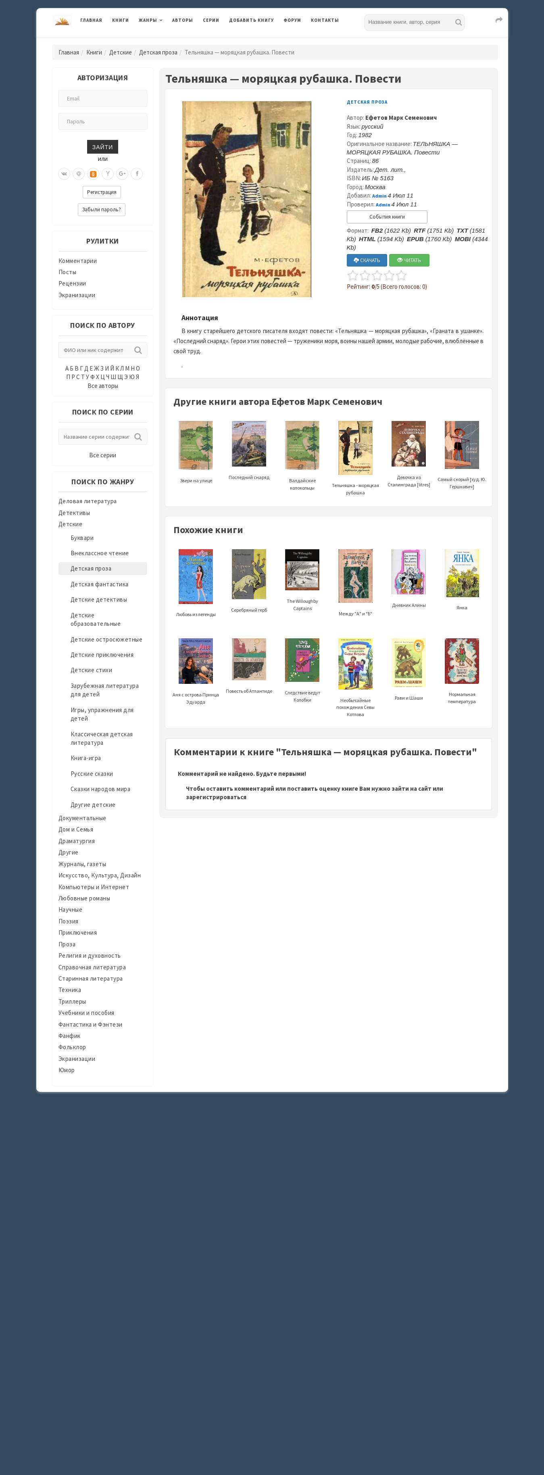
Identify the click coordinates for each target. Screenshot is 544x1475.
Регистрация (102, 192)
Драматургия (76, 841)
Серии (211, 20)
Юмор (66, 1070)
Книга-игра (86, 758)
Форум (292, 20)
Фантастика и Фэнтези (90, 1024)
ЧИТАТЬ (409, 260)
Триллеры (72, 1001)
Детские (120, 52)
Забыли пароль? (101, 209)
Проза (67, 944)
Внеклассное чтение (100, 553)
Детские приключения (102, 654)
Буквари (82, 538)
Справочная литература (92, 967)
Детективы (74, 513)
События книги (387, 216)
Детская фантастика (100, 584)
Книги (120, 20)
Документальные (82, 818)
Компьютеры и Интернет (93, 887)
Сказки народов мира (101, 789)
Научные (70, 909)
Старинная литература (90, 978)
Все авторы (103, 386)
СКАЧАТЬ (367, 260)
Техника (69, 990)
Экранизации (77, 295)
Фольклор (72, 1047)
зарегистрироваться (216, 797)
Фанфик (69, 1036)
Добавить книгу (251, 20)
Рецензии (72, 283)
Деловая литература (87, 501)
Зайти (102, 146)
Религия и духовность (89, 955)
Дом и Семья (76, 829)
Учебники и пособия (86, 1013)
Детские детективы (99, 599)
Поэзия (68, 921)
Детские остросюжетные (107, 639)
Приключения (77, 932)
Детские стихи (92, 670)
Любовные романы (84, 898)
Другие (68, 852)
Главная (91, 20)
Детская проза (158, 52)
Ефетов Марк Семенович (401, 117)
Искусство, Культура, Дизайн (99, 875)
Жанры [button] (148, 20)
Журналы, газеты (82, 864)
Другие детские (93, 804)
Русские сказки (92, 773)
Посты (67, 272)
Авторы (182, 20)
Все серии (102, 455)
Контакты (325, 20)
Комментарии (77, 261)
